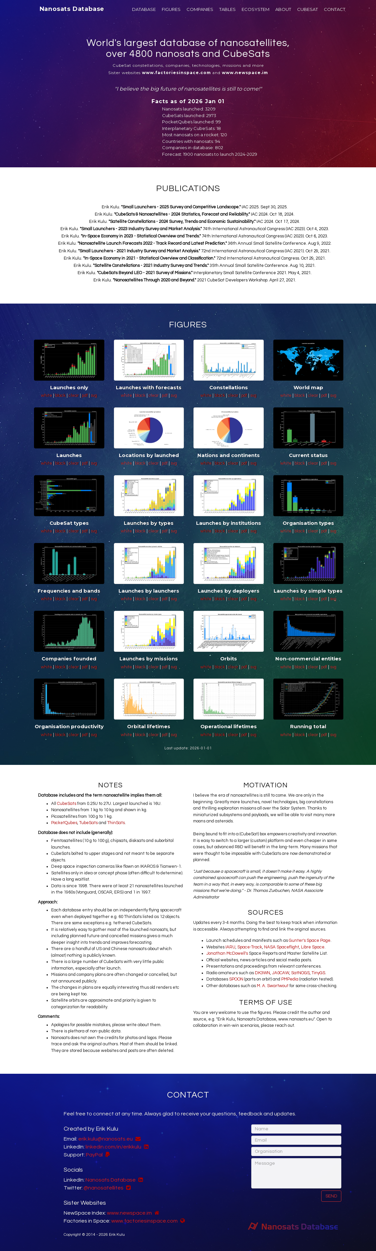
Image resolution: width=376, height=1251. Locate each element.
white (47, 395)
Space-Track (249, 947)
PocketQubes (64, 822)
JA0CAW (280, 973)
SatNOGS (300, 973)
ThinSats (116, 822)
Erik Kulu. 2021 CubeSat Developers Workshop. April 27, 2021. (194, 280)
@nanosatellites (103, 1187)
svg (94, 395)
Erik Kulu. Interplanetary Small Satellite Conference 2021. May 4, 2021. (195, 273)
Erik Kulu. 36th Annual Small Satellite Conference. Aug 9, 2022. (194, 243)
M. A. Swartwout (273, 985)
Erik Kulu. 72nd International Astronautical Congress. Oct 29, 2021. (195, 258)
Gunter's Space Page (309, 940)
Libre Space (313, 947)
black (61, 395)
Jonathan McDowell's (227, 953)
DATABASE (144, 9)
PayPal (94, 1154)
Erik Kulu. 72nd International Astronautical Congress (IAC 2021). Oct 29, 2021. (194, 251)
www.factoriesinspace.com (144, 1221)
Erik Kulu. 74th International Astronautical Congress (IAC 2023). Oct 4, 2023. (194, 229)
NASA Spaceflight (281, 947)
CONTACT (334, 9)
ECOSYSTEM (255, 9)
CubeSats (66, 803)
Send (331, 1196)
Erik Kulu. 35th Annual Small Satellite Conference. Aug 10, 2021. (195, 265)
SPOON (236, 979)
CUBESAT (307, 9)
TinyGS (318, 973)
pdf (85, 395)
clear (74, 395)
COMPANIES (200, 9)
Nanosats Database (72, 9)
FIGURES (171, 9)
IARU (230, 947)
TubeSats (88, 822)
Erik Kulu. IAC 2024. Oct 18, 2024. (194, 214)
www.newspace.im (129, 1213)
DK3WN (262, 973)
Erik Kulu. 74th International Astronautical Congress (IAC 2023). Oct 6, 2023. (194, 236)
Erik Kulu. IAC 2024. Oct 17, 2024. (194, 221)
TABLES (227, 9)
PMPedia (289, 979)
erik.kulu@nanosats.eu (105, 1139)
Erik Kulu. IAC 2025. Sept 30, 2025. (195, 207)
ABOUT (283, 9)
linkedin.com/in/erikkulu (113, 1146)
